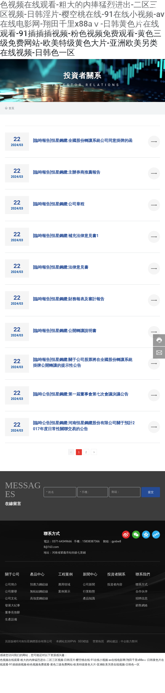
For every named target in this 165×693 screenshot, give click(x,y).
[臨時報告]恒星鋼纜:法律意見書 (61, 279)
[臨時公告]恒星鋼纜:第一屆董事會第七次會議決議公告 (81, 416)
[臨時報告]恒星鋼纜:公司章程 (59, 210)
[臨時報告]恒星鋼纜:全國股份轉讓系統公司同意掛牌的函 (83, 141)
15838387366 (91, 567)
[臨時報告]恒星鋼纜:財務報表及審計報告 (69, 313)
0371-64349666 (62, 567)
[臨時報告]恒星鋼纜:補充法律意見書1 (66, 244)
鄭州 (135, 667)
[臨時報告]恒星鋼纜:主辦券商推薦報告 (67, 176)
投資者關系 (82, 76)
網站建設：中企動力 (119, 667)
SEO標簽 (83, 667)
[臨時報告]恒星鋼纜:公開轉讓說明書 (65, 347)
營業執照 (98, 667)
